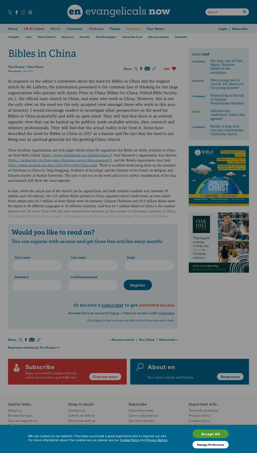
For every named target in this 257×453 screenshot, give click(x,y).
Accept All (210, 434)
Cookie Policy (129, 440)
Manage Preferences (210, 445)
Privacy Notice (156, 440)
